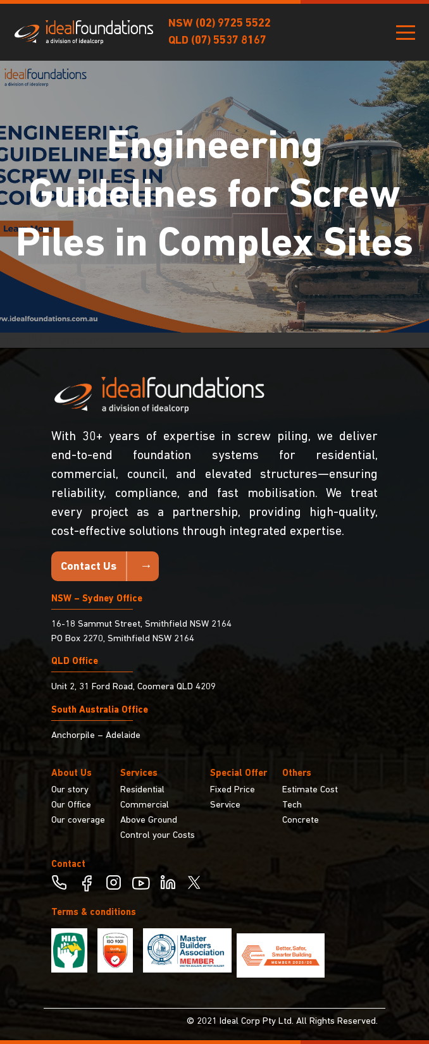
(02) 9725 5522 (233, 24)
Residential (142, 790)
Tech (292, 805)
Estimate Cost (310, 790)
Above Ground (148, 820)
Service (225, 805)
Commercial (144, 805)
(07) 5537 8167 (228, 41)
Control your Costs (157, 835)
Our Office (71, 805)
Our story (70, 790)
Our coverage (78, 820)
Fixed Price (232, 790)
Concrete (300, 820)
